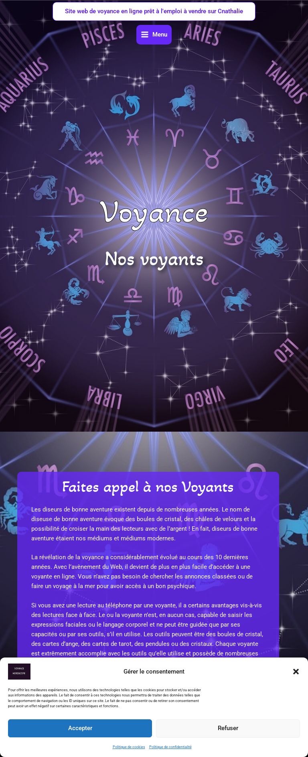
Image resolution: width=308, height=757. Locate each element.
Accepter (80, 728)
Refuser (228, 728)
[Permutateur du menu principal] (154, 35)
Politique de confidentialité (170, 747)
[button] (296, 672)
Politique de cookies (129, 747)
